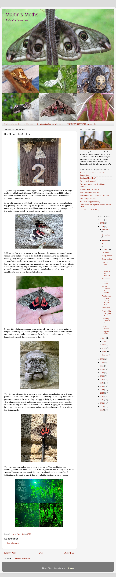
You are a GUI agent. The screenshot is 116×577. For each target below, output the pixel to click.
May (104, 345)
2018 (102, 376)
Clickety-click (107, 259)
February (105, 355)
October (105, 240)
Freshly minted (105, 327)
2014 (102, 390)
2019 (102, 373)
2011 (102, 400)
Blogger (70, 568)
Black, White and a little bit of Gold (106, 313)
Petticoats (105, 268)
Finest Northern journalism (89, 192)
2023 (102, 359)
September (106, 244)
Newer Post (10, 553)
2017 (102, 379)
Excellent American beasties (89, 189)
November (106, 235)
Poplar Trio (106, 308)
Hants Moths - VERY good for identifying (94, 195)
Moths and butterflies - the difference (18, 124)
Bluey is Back (107, 256)
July (104, 338)
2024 (102, 227)
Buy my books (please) (88, 181)
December (105, 229)
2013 (102, 393)
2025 (102, 223)
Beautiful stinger (105, 263)
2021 (102, 366)
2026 (102, 220)
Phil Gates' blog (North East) (90, 202)
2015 (102, 386)
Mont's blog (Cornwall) (88, 198)
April (104, 348)
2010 (102, 403)
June (104, 341)
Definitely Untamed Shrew (106, 321)
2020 (102, 369)
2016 (102, 383)
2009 (102, 406)
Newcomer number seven (105, 281)
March (104, 351)
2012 (102, 396)
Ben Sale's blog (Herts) (88, 178)
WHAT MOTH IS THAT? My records (81, 124)
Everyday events (105, 333)
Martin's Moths (21, 14)
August (105, 249)
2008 (102, 410)
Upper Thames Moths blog (89, 210)
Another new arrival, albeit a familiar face (106, 300)
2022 (102, 362)
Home (40, 553)
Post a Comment (13, 543)
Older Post (69, 553)
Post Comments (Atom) (22, 558)
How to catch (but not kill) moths (50, 124)
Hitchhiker (105, 252)
